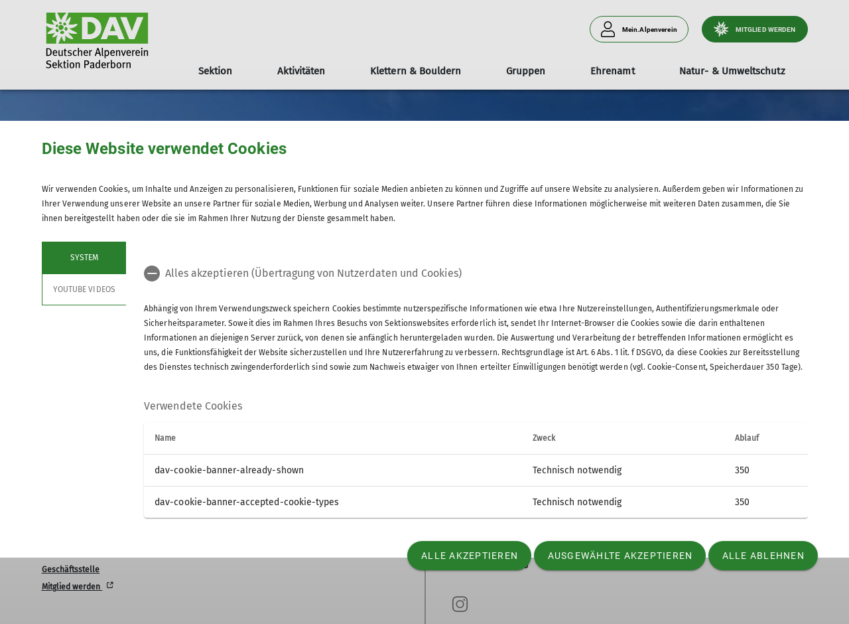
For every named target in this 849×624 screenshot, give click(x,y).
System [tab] (84, 257)
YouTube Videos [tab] (84, 289)
